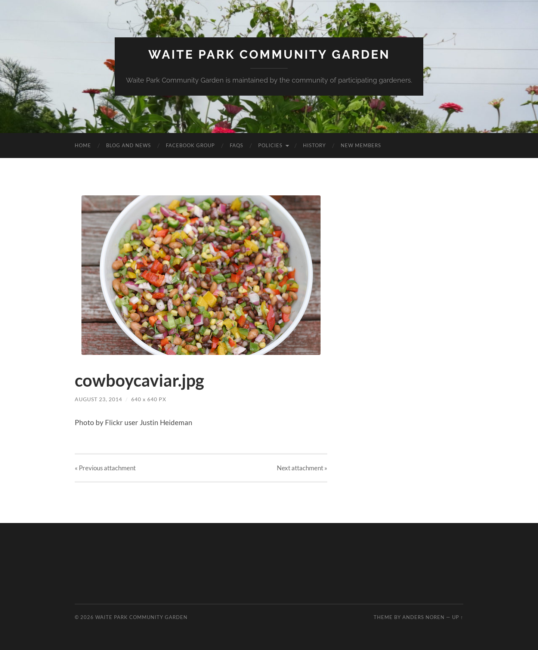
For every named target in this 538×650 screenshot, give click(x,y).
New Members (361, 145)
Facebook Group (190, 145)
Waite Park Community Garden (269, 54)
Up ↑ (457, 617)
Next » (302, 468)
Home (83, 145)
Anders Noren (423, 617)
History (314, 145)
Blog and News (128, 145)
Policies (270, 145)
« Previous (105, 468)
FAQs (236, 145)
